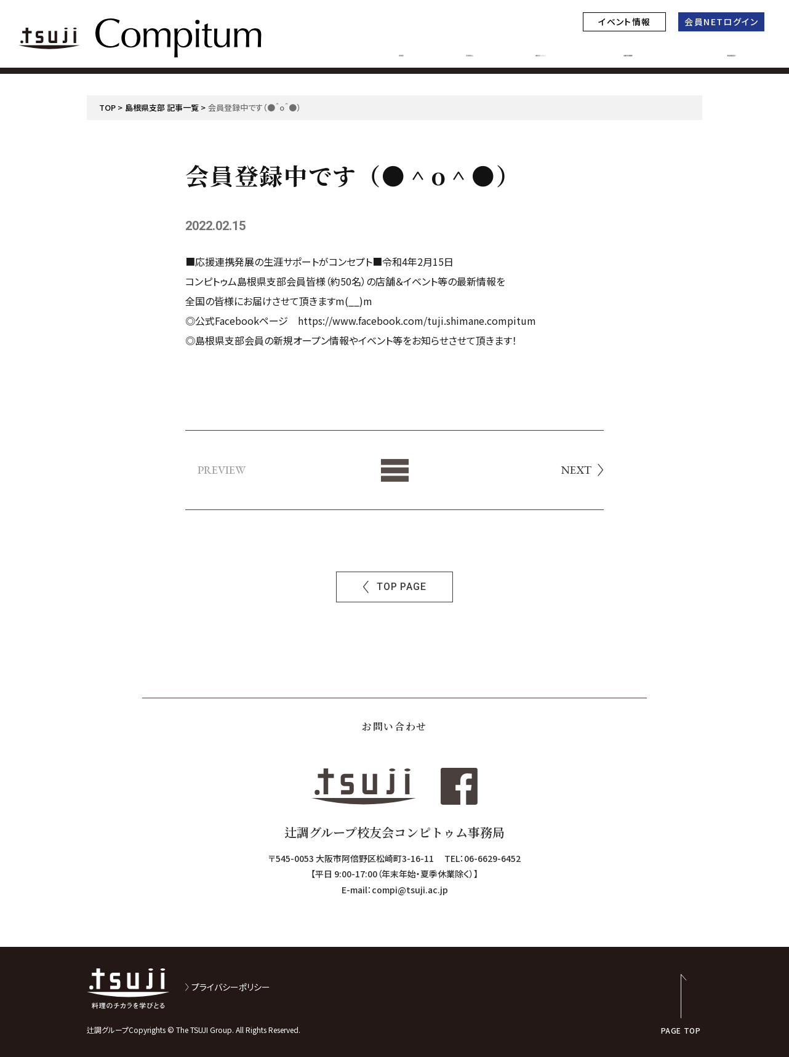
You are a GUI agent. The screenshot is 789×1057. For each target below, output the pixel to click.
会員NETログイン (721, 21)
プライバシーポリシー (230, 987)
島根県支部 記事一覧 (162, 107)
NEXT (576, 470)
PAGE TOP (681, 1029)
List (395, 470)
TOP (107, 107)
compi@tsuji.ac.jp (410, 889)
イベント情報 (624, 21)
